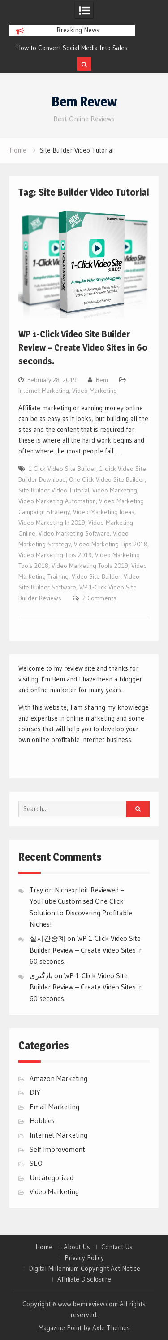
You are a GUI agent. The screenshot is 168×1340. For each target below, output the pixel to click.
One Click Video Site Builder (107, 479)
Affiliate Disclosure (84, 1279)
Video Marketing (94, 391)
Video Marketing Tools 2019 (90, 566)
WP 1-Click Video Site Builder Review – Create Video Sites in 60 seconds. (83, 347)
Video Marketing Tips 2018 (110, 544)
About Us (77, 1247)
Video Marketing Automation (57, 501)
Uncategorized (51, 1177)
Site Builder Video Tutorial (53, 490)
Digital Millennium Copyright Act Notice (84, 1268)
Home (43, 1247)
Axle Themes (111, 1327)
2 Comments (99, 598)
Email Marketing (54, 1106)
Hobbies (42, 1120)
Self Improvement (57, 1149)
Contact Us (117, 1247)
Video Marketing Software (74, 533)
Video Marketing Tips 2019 (55, 555)
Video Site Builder (96, 576)
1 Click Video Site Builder (62, 469)
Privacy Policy (84, 1258)
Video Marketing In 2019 (51, 522)
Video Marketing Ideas (103, 512)
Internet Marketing (43, 391)
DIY (35, 1092)
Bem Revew (84, 101)
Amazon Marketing (58, 1078)
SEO (36, 1163)
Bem (102, 380)
